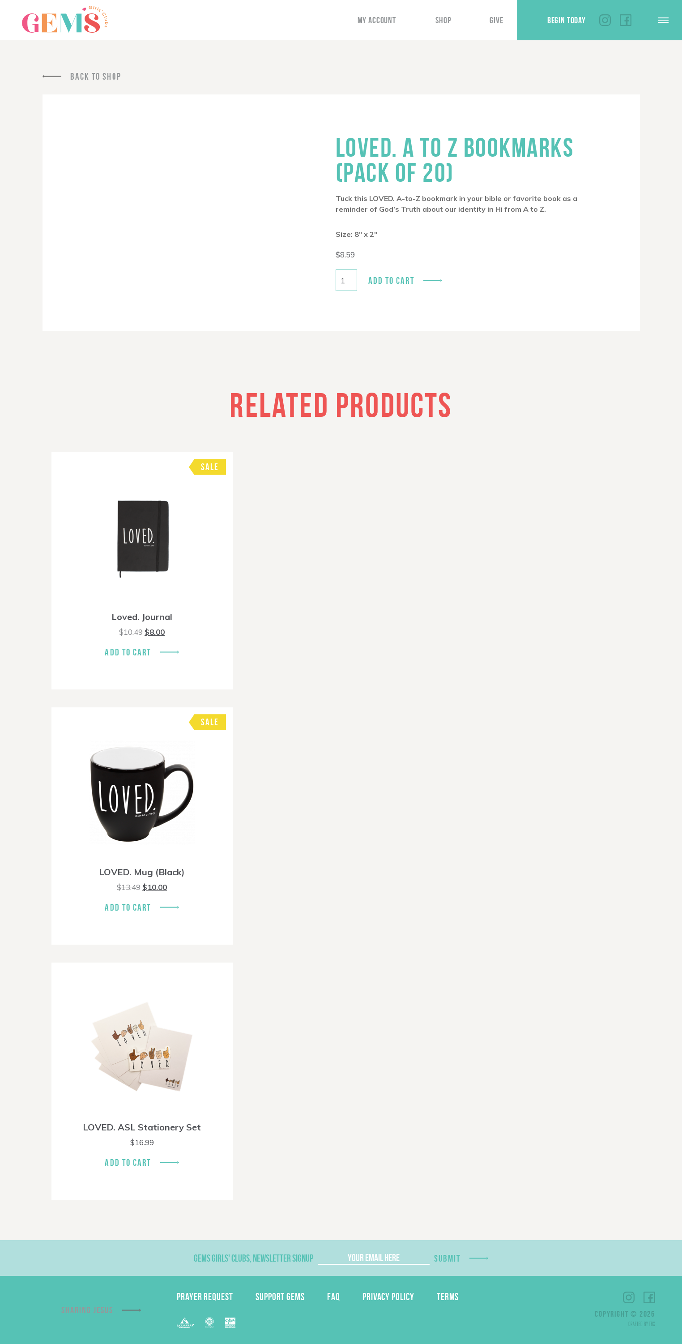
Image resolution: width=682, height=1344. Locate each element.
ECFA (209, 1322)
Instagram (605, 20)
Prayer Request (205, 1296)
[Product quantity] (346, 280)
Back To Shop (95, 76)
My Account (377, 20)
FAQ (333, 1296)
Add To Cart (128, 652)
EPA (230, 1323)
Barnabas (185, 1323)
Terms (448, 1296)
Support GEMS (280, 1296)
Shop (443, 20)
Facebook (625, 20)
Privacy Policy (388, 1296)
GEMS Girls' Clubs (65, 19)
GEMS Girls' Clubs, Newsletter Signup (253, 1258)
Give (496, 20)
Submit (447, 1258)
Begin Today (566, 20)
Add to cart (391, 280)
